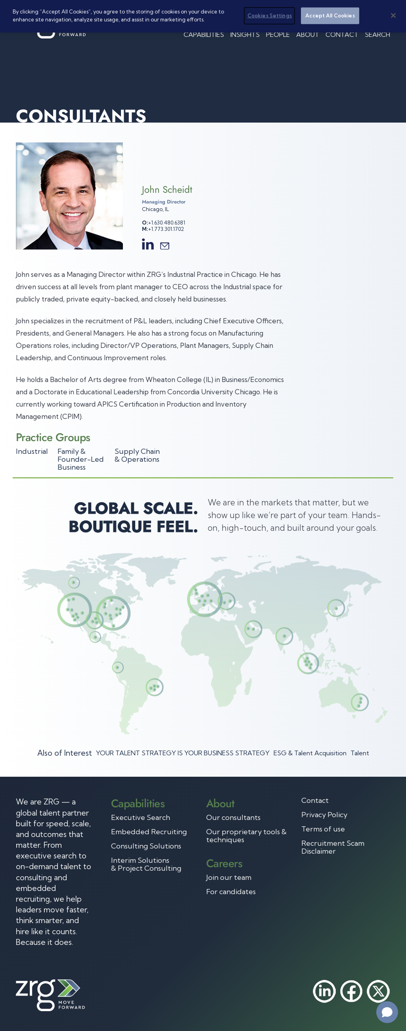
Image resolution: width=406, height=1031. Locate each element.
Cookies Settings (269, 15)
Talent (359, 753)
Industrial (32, 451)
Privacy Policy (324, 815)
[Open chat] (387, 1012)
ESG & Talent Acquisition (310, 753)
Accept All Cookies (329, 15)
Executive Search (140, 818)
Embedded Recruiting (149, 832)
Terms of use (323, 829)
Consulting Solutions (146, 846)
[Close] (393, 15)
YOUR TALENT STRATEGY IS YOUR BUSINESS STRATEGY (183, 753)
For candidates (231, 892)
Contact (342, 34)
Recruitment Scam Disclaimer (332, 847)
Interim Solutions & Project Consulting (146, 864)
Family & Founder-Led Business (80, 459)
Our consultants (233, 818)
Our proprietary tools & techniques (246, 836)
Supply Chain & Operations (137, 455)
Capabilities (204, 34)
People (278, 34)
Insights (245, 34)
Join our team (228, 877)
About (307, 34)
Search (377, 34)
